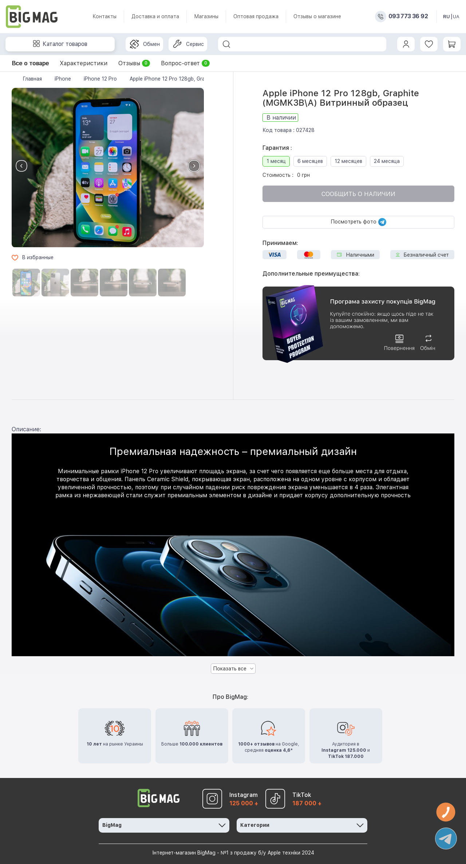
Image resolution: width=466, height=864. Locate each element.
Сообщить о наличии (358, 194)
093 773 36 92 (408, 16)
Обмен (145, 44)
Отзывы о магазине (317, 16)
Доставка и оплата (155, 16)
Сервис (188, 44)
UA (456, 16)
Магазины (206, 16)
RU (446, 16)
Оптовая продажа (256, 16)
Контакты (104, 16)
